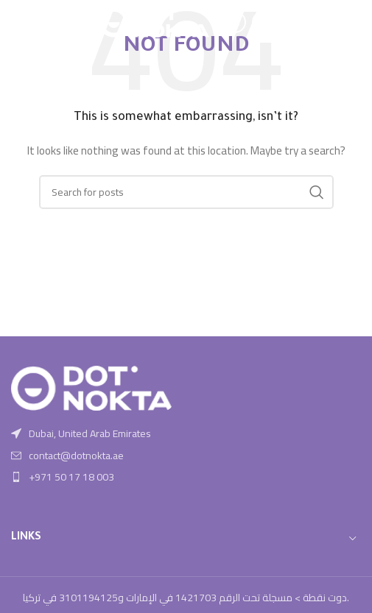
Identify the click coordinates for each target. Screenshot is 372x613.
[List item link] (186, 455)
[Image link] (92, 387)
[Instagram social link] (235, 22)
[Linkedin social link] (263, 22)
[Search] (186, 192)
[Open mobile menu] (18, 22)
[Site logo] (154, 21)
